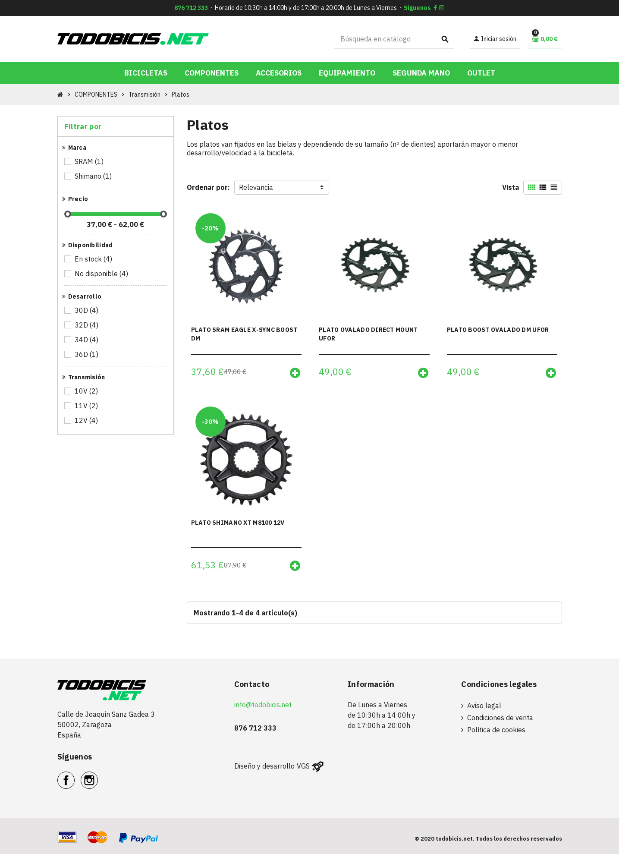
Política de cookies (496, 729)
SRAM (90, 161)
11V (87, 405)
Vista (510, 187)
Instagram (97, 775)
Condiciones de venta (500, 717)
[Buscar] (394, 39)
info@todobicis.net (263, 704)
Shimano (94, 176)
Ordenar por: (208, 187)
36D (87, 354)
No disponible (102, 273)
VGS (303, 766)
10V (87, 391)
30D (87, 310)
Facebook (74, 775)
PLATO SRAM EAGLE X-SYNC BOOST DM (244, 334)
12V (87, 420)
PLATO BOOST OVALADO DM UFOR (498, 330)
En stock (94, 259)
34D (87, 339)
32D (87, 325)
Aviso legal (484, 705)
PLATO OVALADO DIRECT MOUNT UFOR (368, 334)
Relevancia (256, 187)
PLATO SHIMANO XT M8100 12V (238, 522)
